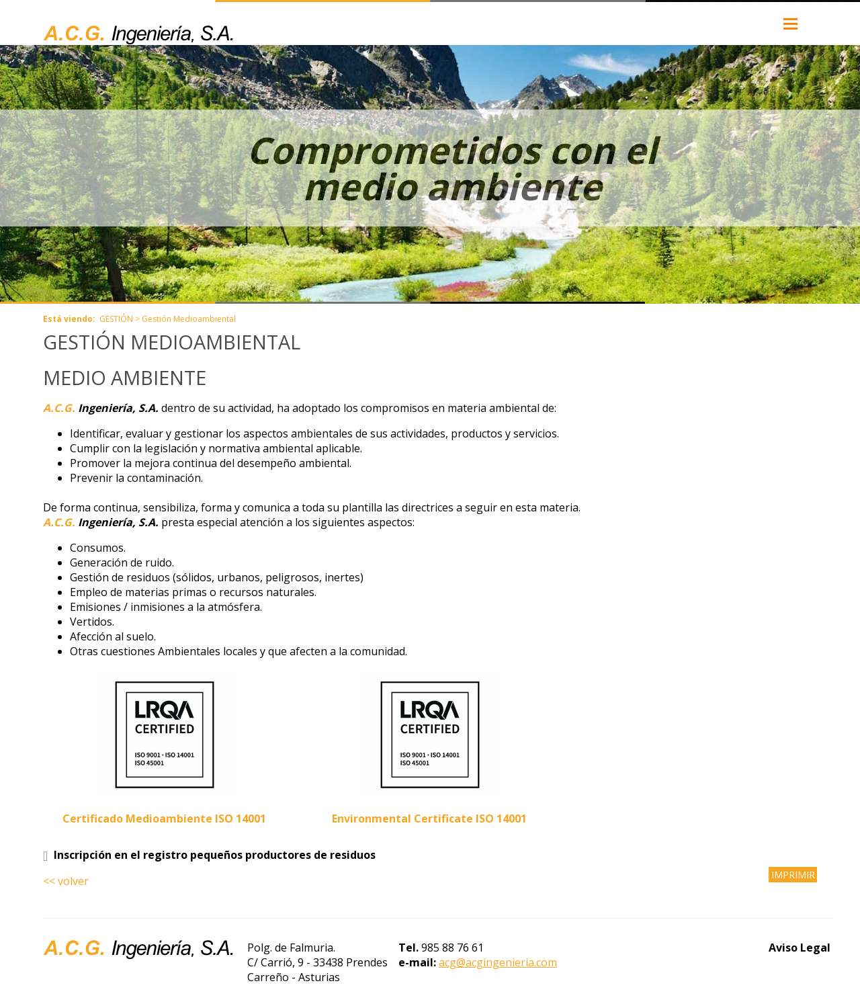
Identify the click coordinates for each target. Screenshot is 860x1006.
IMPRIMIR (793, 874)
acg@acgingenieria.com (498, 962)
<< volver (66, 881)
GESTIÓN (116, 319)
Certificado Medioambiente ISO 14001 (164, 818)
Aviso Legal (799, 947)
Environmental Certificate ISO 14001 (429, 818)
